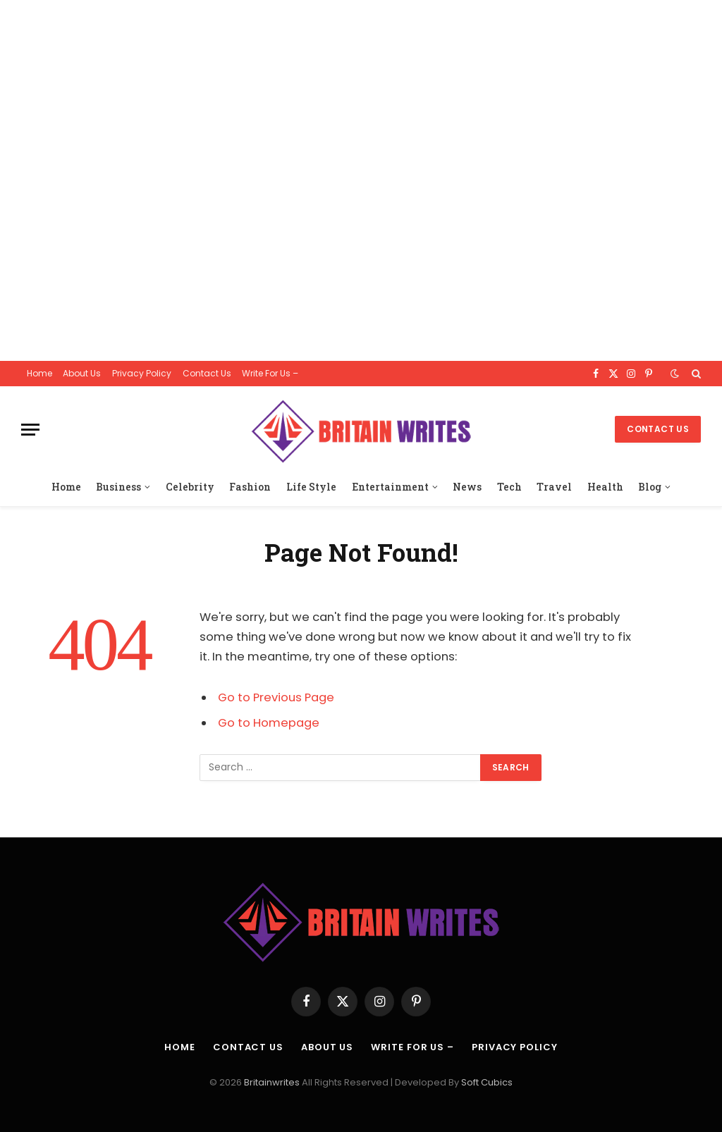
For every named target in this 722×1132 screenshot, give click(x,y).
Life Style (311, 486)
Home (39, 373)
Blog (649, 486)
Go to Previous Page (276, 697)
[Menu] (30, 429)
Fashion (250, 486)
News (467, 486)
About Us (82, 373)
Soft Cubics (487, 1082)
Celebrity (190, 486)
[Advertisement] (361, 180)
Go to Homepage (268, 723)
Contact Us (207, 373)
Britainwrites (273, 1082)
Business (118, 486)
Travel (554, 486)
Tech (509, 486)
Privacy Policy (141, 373)
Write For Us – (270, 373)
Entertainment (390, 486)
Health (605, 486)
